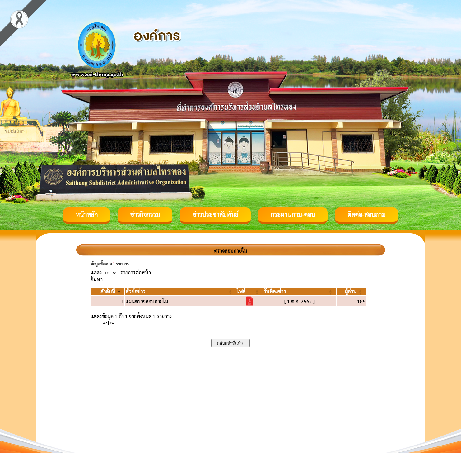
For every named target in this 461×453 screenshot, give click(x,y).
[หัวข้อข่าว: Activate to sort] (180, 291)
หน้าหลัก (87, 214)
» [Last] (112, 322)
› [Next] (110, 322)
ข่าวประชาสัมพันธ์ (215, 214)
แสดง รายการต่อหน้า (121, 272)
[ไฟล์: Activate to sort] (249, 291)
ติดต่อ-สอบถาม (366, 214)
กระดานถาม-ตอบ (293, 214)
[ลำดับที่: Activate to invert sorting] (107, 291)
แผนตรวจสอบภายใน (146, 301)
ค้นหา (97, 279)
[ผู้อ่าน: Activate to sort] (351, 291)
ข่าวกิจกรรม (145, 214)
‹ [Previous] (106, 322)
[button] (107, 291)
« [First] (104, 322)
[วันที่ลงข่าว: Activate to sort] (299, 291)
